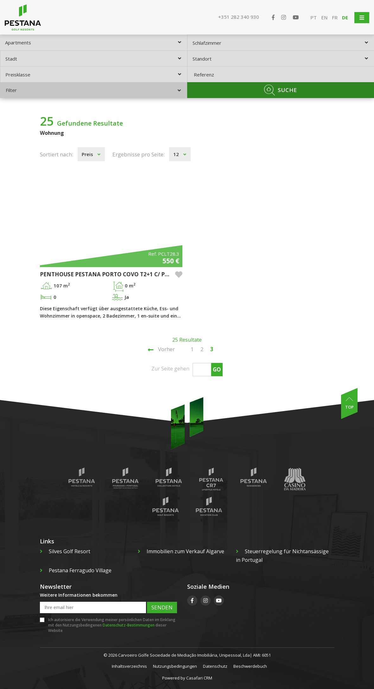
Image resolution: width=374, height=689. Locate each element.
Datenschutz (215, 666)
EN (324, 17)
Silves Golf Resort (65, 551)
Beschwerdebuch (250, 666)
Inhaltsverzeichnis (129, 666)
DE (345, 17)
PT (313, 17)
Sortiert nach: (56, 154)
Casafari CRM (199, 678)
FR (335, 17)
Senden (162, 607)
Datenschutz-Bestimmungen (129, 625)
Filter (93, 90)
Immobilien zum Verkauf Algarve (181, 551)
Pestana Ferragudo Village (75, 570)
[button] (178, 274)
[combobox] (93, 42)
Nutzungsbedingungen (175, 666)
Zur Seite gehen (170, 368)
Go (217, 369)
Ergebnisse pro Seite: (138, 154)
